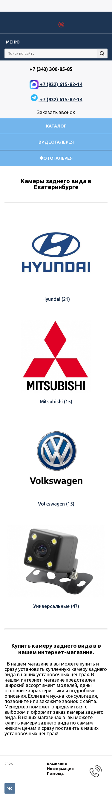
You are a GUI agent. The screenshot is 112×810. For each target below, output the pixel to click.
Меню (13, 42)
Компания (57, 764)
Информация (60, 769)
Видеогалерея (56, 142)
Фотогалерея (56, 158)
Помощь (55, 773)
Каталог (56, 126)
